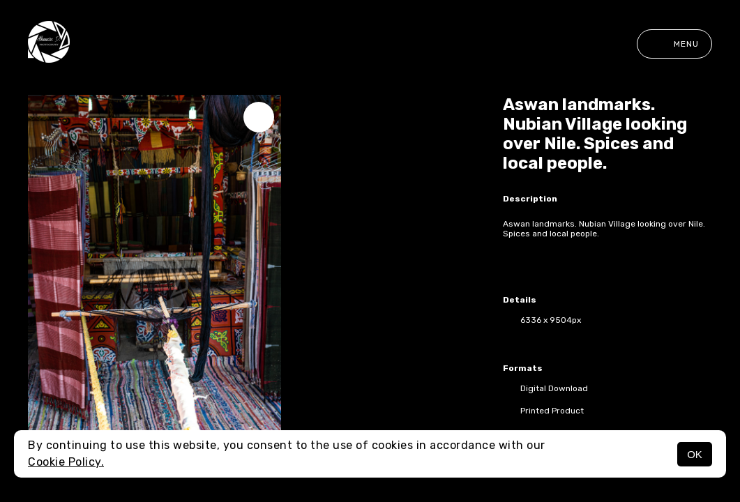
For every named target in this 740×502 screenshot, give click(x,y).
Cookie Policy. (66, 462)
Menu (674, 44)
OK (694, 454)
